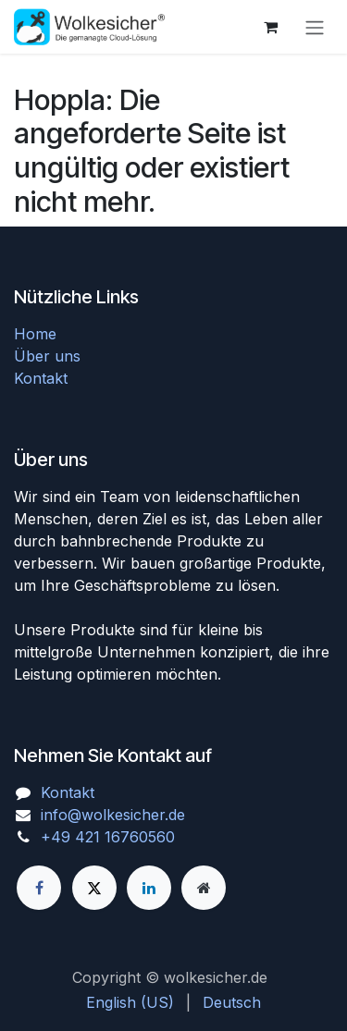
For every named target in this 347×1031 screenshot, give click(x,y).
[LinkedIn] (149, 887)
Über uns (47, 356)
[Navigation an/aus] (314, 26)
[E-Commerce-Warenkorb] (270, 26)
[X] (94, 887)
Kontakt (41, 378)
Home (35, 334)
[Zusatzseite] (203, 887)
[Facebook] (39, 887)
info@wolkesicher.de (113, 814)
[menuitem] (130, 1002)
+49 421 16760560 (108, 837)
